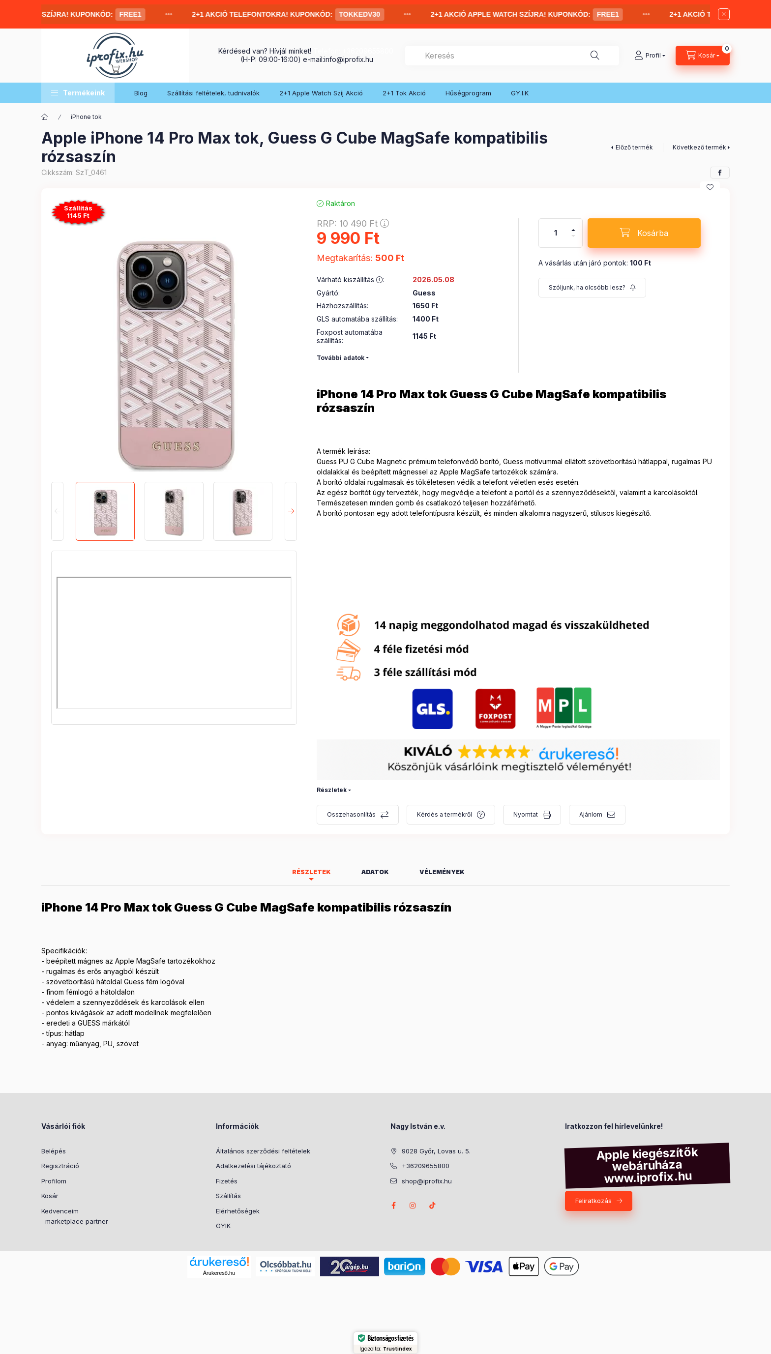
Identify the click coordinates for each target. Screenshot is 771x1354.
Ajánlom (590, 814)
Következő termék (699, 147)
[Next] (291, 511)
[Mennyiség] (555, 233)
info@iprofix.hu (348, 59)
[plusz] (573, 226)
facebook (393, 1205)
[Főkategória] (44, 117)
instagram (413, 1205)
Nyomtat (525, 814)
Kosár (50, 1196)
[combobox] (512, 55)
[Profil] (650, 55)
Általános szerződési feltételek (263, 1151)
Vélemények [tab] (442, 872)
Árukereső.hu (219, 1273)
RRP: (353, 223)
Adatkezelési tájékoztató (253, 1166)
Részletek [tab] (311, 872)
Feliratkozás (593, 1201)
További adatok (340, 357)
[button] (78, 93)
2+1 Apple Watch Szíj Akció (321, 93)
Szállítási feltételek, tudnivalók (213, 93)
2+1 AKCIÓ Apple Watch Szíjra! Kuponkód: (535, 14)
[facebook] (720, 172)
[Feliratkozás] (592, 287)
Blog (141, 93)
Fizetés (226, 1181)
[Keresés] (595, 55)
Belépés (53, 1151)
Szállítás (228, 1196)
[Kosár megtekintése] (703, 55)
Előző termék (634, 147)
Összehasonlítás (351, 814)
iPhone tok (86, 116)
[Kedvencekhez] (710, 187)
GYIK (223, 1226)
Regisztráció (60, 1166)
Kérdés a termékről (444, 814)
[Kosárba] (644, 233)
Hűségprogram (468, 93)
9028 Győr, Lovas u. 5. (436, 1151)
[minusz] (573, 240)
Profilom (53, 1181)
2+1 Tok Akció (404, 93)
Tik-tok (433, 1205)
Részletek (332, 790)
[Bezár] (724, 14)
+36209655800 (367, 51)
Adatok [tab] (375, 872)
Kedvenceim (60, 1211)
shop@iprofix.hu (427, 1181)
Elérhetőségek (238, 1211)
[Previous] (57, 511)
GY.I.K (520, 93)
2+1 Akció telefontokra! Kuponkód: (297, 14)
